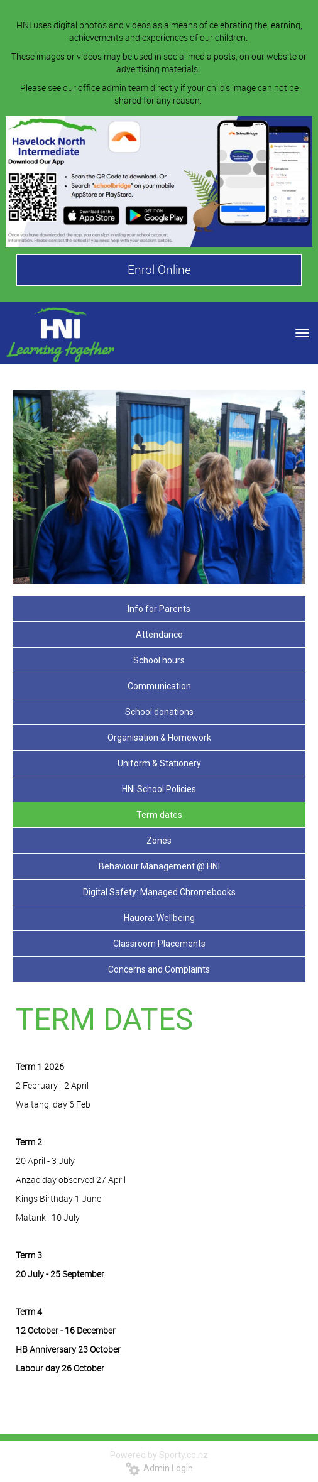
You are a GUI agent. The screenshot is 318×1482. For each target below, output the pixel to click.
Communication (159, 686)
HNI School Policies (159, 789)
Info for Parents (159, 609)
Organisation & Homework (159, 738)
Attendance (159, 634)
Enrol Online (159, 269)
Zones (159, 841)
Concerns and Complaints (159, 969)
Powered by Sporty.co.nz (159, 1455)
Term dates (159, 815)
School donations (159, 712)
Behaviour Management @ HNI (159, 866)
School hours (159, 660)
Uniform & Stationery (159, 763)
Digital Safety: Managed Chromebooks (159, 892)
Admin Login (159, 1468)
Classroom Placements (159, 944)
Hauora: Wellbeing (159, 918)
